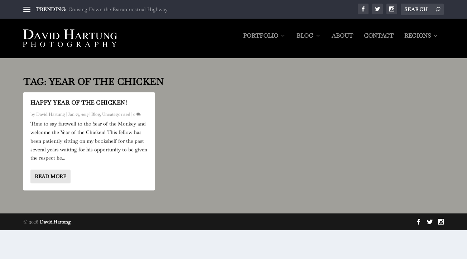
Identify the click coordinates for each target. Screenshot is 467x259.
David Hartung (50, 114)
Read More (50, 176)
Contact (379, 41)
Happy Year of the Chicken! (78, 103)
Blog (305, 41)
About (342, 41)
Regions (417, 41)
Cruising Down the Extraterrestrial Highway (118, 9)
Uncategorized (116, 114)
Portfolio (260, 41)
